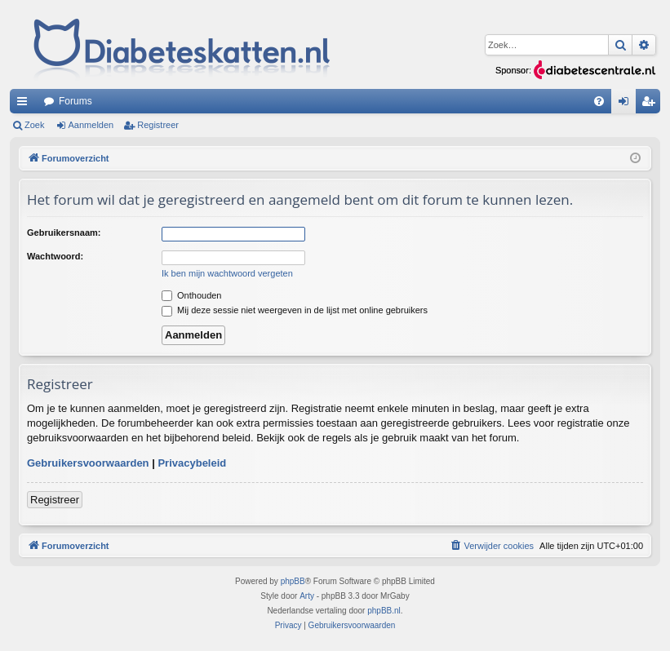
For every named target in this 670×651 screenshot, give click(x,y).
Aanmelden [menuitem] (627, 104)
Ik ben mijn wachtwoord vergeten (227, 273)
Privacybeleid (192, 463)
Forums (75, 101)
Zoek (34, 125)
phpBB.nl (384, 610)
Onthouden (192, 295)
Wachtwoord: (55, 256)
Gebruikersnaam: (63, 232)
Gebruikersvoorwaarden (88, 463)
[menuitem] (599, 101)
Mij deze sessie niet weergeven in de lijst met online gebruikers (295, 310)
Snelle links (25, 104)
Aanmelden (91, 125)
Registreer (158, 125)
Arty (307, 595)
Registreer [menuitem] (651, 104)
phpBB (293, 581)
